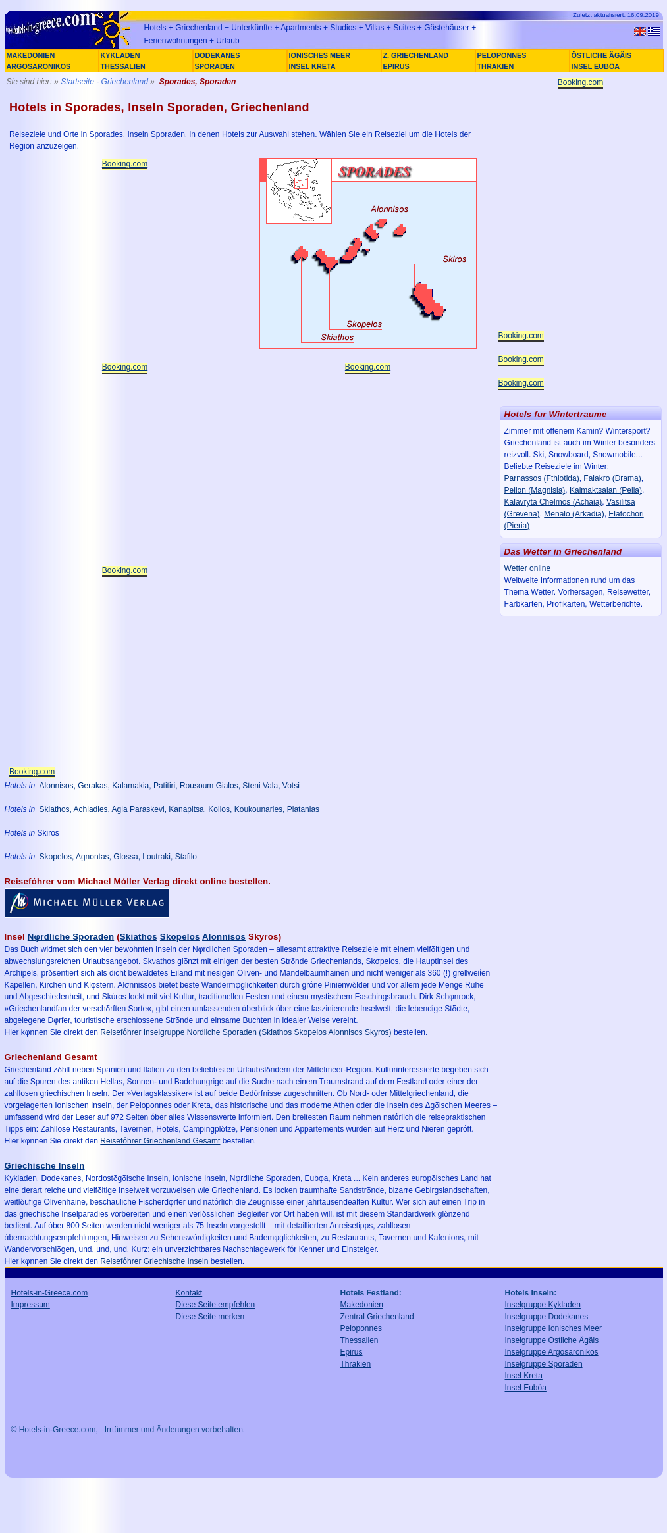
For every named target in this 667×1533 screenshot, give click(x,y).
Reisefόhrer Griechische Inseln (154, 1261)
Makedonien (361, 1304)
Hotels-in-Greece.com (49, 1292)
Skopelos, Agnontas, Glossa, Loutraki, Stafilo (118, 856)
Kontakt (189, 1292)
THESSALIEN (123, 66)
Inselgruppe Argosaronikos (552, 1352)
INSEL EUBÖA (596, 66)
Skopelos (180, 937)
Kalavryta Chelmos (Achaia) (553, 502)
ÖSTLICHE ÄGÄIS (602, 55)
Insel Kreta (524, 1375)
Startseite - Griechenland (104, 81)
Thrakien (355, 1364)
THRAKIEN (495, 66)
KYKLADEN (120, 55)
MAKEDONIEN (31, 55)
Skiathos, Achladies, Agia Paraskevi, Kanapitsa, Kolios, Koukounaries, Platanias (180, 809)
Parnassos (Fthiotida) (541, 478)
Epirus (351, 1352)
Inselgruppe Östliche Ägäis (552, 1340)
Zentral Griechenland (377, 1316)
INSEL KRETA (312, 66)
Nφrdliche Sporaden (71, 937)
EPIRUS (396, 66)
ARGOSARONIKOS (39, 66)
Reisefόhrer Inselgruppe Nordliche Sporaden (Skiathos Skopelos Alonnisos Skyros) (245, 1032)
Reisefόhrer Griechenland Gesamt (160, 1140)
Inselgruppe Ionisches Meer (553, 1328)
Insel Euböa (526, 1387)
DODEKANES (217, 55)
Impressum (30, 1304)
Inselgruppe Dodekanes (547, 1316)
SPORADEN (215, 66)
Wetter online (527, 568)
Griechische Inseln (45, 1165)
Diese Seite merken (210, 1316)
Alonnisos (224, 937)
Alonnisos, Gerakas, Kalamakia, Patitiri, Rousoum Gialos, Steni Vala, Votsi (170, 785)
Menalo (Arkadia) (574, 513)
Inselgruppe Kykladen (543, 1304)
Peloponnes (361, 1328)
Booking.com (124, 163)
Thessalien (359, 1340)
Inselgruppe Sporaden (544, 1364)
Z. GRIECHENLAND (416, 55)
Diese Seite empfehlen (215, 1304)
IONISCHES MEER (320, 55)
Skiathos (138, 937)
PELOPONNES (502, 55)
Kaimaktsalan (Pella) (606, 490)
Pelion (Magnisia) (535, 490)
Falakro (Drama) (612, 478)
